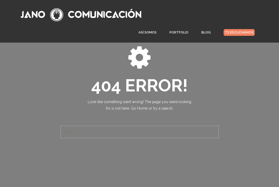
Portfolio (179, 34)
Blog (206, 34)
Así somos (147, 34)
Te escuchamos (239, 34)
